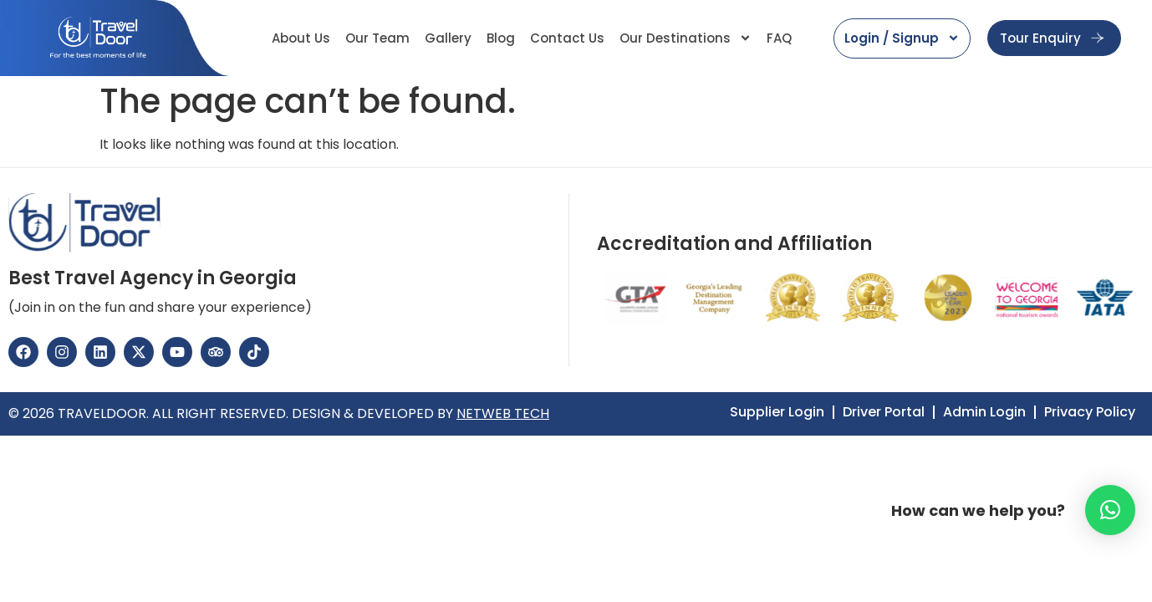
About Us (301, 38)
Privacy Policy (1089, 412)
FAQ (779, 38)
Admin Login (984, 412)
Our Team (377, 38)
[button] (1110, 510)
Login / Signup (902, 38)
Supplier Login (777, 412)
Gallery (448, 38)
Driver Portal (884, 412)
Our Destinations (685, 38)
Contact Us (567, 38)
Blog (501, 38)
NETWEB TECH (502, 413)
